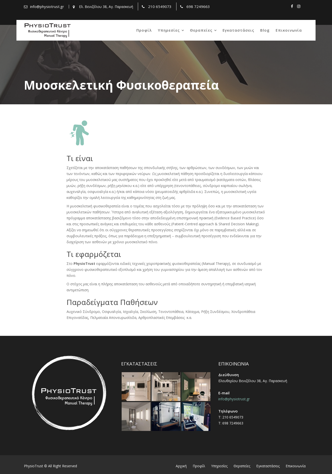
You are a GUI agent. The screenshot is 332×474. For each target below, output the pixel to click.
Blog (265, 30)
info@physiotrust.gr (47, 6)
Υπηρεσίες (169, 30)
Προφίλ (144, 30)
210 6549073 (159, 6)
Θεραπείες (201, 30)
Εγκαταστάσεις (238, 30)
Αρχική (181, 466)
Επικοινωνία (289, 30)
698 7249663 (198, 6)
